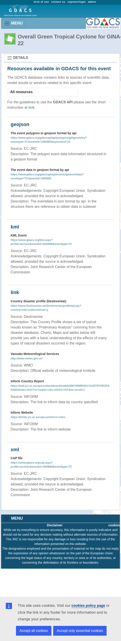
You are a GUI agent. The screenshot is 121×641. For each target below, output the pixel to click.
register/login (77, 1)
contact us (58, 1)
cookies (114, 525)
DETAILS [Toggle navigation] (17, 58)
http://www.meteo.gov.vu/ (27, 358)
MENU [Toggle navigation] (13, 23)
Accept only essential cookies (80, 631)
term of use (41, 1)
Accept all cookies (34, 631)
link (31, 107)
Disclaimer (55, 525)
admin (92, 1)
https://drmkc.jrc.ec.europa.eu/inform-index (38, 417)
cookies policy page (88, 605)
